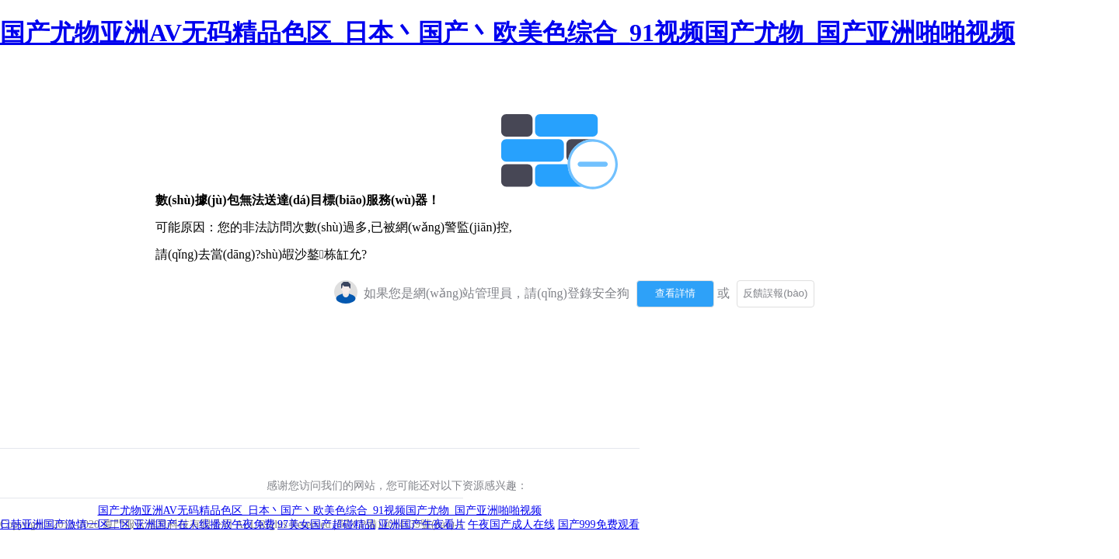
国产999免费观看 (599, 524)
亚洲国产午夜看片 (421, 524)
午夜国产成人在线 (511, 524)
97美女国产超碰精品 (326, 524)
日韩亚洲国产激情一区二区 (65, 524)
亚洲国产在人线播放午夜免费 (204, 524)
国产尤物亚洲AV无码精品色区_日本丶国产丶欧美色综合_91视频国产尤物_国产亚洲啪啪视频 (507, 33)
